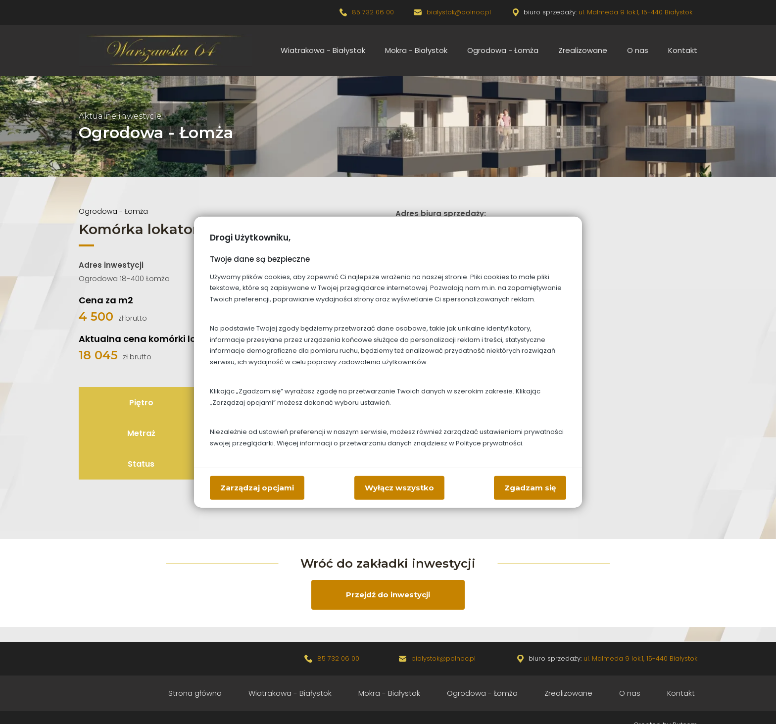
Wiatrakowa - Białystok (323, 50)
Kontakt (682, 50)
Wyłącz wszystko (399, 487)
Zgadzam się (530, 487)
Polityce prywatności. (490, 442)
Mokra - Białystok (416, 50)
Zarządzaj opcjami (257, 487)
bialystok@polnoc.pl (460, 12)
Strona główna (195, 693)
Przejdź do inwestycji (388, 594)
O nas (637, 50)
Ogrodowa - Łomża (502, 50)
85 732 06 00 (373, 12)
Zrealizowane (582, 50)
